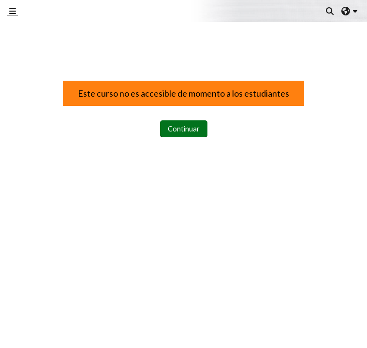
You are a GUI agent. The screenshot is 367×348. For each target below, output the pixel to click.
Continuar (184, 128)
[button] (330, 11)
